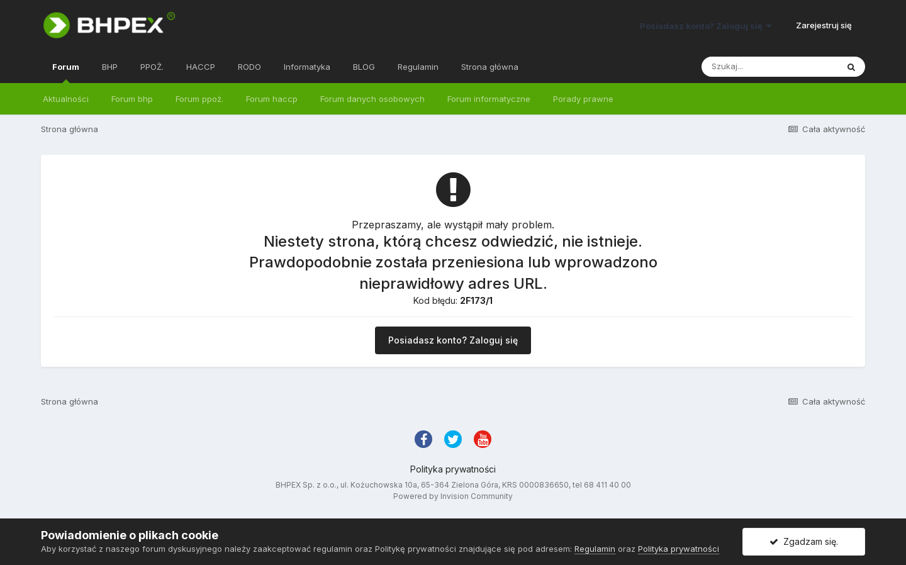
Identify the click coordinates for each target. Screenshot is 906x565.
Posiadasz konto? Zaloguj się (705, 26)
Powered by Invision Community (453, 496)
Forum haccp (272, 99)
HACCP (200, 67)
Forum (65, 72)
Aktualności (66, 99)
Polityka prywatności (453, 469)
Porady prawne (583, 99)
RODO (249, 67)
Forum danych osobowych (372, 99)
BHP (110, 67)
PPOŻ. (152, 67)
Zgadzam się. (803, 541)
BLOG (364, 67)
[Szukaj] (769, 67)
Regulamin (418, 67)
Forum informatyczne (488, 99)
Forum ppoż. (199, 99)
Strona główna (489, 67)
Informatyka (307, 67)
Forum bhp (132, 99)
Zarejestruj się (824, 25)
